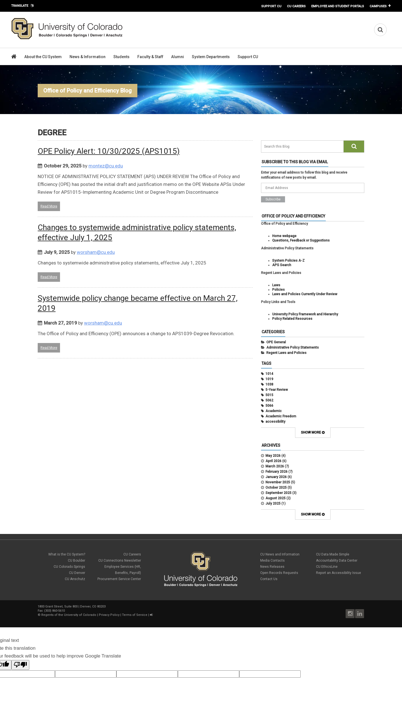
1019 (269, 379)
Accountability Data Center (336, 560)
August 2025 (275, 498)
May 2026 (273, 456)
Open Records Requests (279, 573)
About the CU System (43, 57)
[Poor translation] (20, 665)
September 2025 (278, 493)
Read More (48, 206)
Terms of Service (134, 615)
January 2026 (276, 477)
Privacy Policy (109, 615)
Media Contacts (272, 560)
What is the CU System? (66, 554)
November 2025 (277, 482)
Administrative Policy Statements (292, 347)
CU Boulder (76, 560)
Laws (276, 285)
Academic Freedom (280, 416)
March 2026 (274, 466)
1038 (269, 384)
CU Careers (296, 6)
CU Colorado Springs (69, 567)
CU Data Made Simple (332, 554)
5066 (269, 406)
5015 (269, 395)
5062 (269, 400)
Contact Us (268, 579)
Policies (278, 290)
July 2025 (273, 503)
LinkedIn (359, 613)
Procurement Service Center (119, 579)
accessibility (275, 422)
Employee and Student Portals (337, 6)
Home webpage (284, 236)
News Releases (272, 567)
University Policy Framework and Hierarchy (305, 314)
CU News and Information (280, 554)
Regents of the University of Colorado (68, 615)
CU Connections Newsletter (119, 560)
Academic (273, 411)
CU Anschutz (75, 579)
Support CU (271, 6)
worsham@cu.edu (96, 252)
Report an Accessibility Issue (338, 573)
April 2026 (273, 461)
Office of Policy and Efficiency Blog (87, 90)
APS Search (281, 265)
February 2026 (276, 472)
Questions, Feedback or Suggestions (301, 240)
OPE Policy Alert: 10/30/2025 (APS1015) (109, 151)
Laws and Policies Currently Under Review (304, 294)
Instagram (350, 613)
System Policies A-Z (288, 261)
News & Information (88, 57)
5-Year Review (276, 390)
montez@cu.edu (105, 166)
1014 (269, 374)
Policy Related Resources (292, 319)
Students (121, 57)
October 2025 (276, 488)
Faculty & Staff (150, 57)
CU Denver (77, 573)
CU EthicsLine (327, 567)
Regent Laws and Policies (286, 353)
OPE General (276, 342)
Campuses (378, 6)
